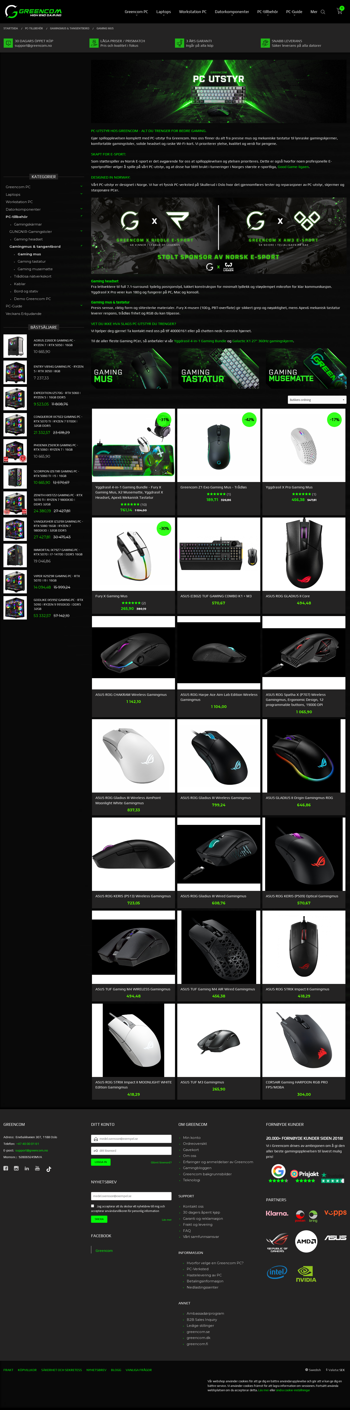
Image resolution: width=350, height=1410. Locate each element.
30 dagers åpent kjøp (201, 1212)
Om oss (189, 1156)
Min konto (192, 1137)
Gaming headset (28, 239)
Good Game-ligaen (293, 167)
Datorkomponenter (23, 209)
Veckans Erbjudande (24, 313)
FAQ (187, 1230)
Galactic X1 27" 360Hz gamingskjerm (262, 341)
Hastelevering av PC (204, 1275)
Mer (314, 11)
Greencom (104, 1250)
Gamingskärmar (28, 224)
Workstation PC (19, 202)
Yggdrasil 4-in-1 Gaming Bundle (200, 341)
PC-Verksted (197, 1269)
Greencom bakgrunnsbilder (207, 1174)
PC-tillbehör (17, 217)
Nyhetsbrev (96, 1370)
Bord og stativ (26, 291)
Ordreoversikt (195, 1143)
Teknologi (191, 1180)
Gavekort (191, 1150)
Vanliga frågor (139, 1370)
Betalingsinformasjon (205, 1281)
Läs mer (167, 1219)
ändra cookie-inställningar (293, 1390)
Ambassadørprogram (205, 1313)
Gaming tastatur (32, 261)
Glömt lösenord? (161, 1162)
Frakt (8, 1370)
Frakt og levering (197, 1224)
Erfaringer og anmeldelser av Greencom (218, 1162)
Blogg (116, 1370)
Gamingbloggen (197, 1168)
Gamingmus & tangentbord (35, 246)
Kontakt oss (193, 1206)
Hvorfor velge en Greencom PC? (215, 1263)
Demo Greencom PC (32, 299)
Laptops (13, 194)
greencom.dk (198, 1338)
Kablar (19, 284)
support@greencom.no (31, 1150)
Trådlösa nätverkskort (32, 276)
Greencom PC (18, 187)
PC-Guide (14, 306)
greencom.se (198, 1332)
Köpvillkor (27, 1370)
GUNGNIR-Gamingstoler (30, 231)
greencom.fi (197, 1344)
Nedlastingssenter (202, 1287)
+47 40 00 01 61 (27, 1144)
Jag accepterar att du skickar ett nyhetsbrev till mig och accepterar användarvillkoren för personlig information (128, 1208)
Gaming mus (29, 254)
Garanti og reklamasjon (203, 1218)
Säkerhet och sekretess (61, 1370)
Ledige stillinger (200, 1325)
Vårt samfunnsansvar (201, 1236)
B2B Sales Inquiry (202, 1319)
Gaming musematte (35, 269)
